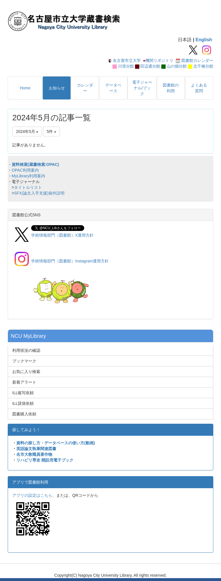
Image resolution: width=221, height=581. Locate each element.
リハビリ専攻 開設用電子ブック (44, 460)
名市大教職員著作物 (34, 454)
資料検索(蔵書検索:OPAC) (35, 164)
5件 (52, 131)
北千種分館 (203, 66)
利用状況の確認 (26, 350)
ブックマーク (24, 361)
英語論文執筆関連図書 (36, 448)
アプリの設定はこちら (32, 495)
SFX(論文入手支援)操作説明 (39, 193)
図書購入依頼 (24, 414)
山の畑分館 (177, 66)
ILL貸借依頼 (23, 403)
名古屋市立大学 (127, 60)
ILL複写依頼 (23, 392)
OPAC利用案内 (25, 170)
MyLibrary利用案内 (28, 176)
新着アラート (24, 382)
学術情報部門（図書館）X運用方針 (62, 235)
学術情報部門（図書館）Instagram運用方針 (70, 261)
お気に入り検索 (26, 371)
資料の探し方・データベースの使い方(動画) (55, 443)
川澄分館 (126, 66)
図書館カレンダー (197, 60)
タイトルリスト (28, 187)
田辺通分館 (150, 66)
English (204, 39)
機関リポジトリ (159, 60)
